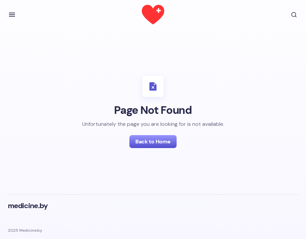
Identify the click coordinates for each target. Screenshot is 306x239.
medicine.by (28, 205)
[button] (12, 15)
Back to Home (152, 141)
